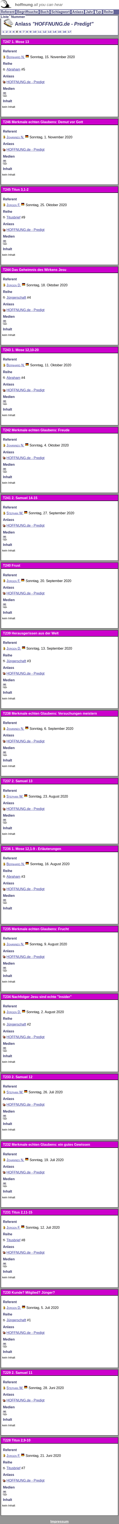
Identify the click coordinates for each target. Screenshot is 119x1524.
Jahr (89, 12)
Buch (44, 12)
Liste (5, 17)
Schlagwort (60, 12)
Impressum (59, 1521)
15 (59, 31)
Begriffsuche (27, 12)
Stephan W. (14, 513)
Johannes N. (15, 137)
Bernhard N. (15, 57)
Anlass (77, 12)
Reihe (108, 12)
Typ (98, 12)
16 (64, 31)
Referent (8, 12)
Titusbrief (13, 217)
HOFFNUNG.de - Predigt (25, 82)
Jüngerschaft (16, 297)
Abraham (13, 69)
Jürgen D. (13, 285)
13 (49, 31)
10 (34, 31)
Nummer (18, 17)
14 (54, 31)
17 (69, 31)
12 (44, 31)
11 (39, 31)
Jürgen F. (13, 205)
